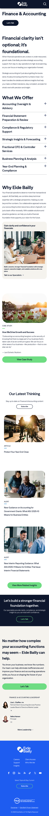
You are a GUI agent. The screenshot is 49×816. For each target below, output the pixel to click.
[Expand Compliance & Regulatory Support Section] (45, 127)
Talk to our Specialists (13, 275)
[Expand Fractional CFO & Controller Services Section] (45, 146)
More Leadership (24, 730)
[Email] (11, 722)
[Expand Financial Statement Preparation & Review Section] (45, 115)
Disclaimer (14, 807)
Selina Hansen (15, 716)
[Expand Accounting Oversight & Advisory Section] (45, 103)
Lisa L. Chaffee (15, 702)
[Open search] (45, 4)
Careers (17, 759)
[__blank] (11, 711)
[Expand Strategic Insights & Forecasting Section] (45, 138)
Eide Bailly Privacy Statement (29, 807)
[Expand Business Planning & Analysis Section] (45, 158)
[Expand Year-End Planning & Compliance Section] (45, 166)
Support (17, 762)
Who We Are (30, 762)
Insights (16, 766)
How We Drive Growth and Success (18, 332)
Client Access (30, 759)
